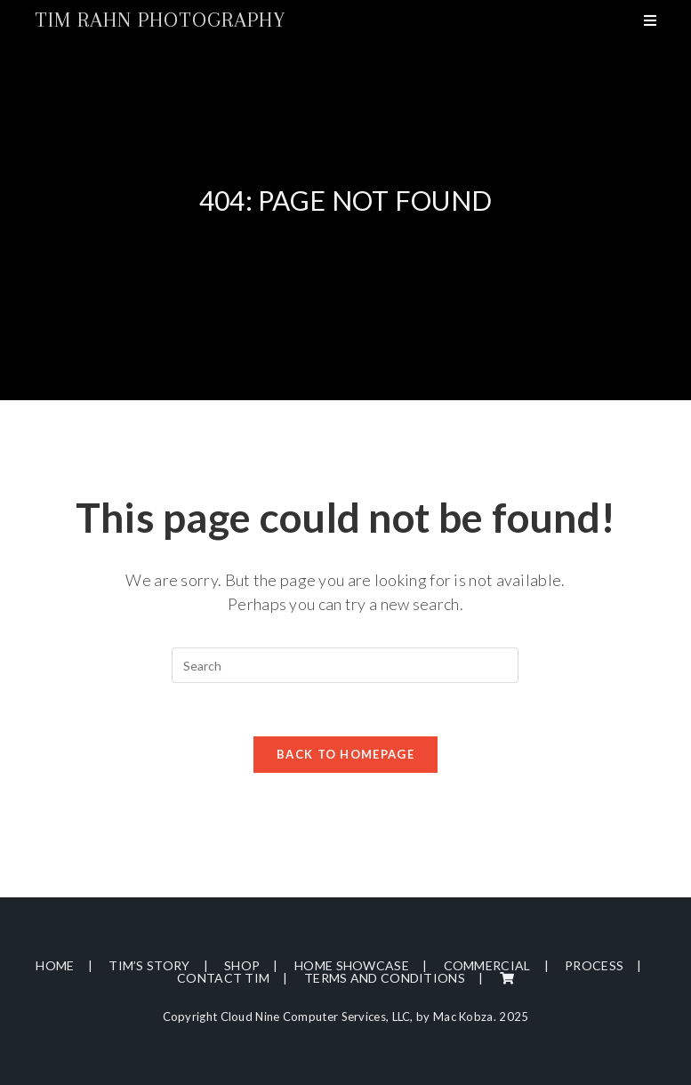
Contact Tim (223, 977)
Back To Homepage (345, 754)
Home (55, 965)
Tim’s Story (148, 965)
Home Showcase (351, 965)
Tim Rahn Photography (160, 19)
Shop (242, 965)
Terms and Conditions (384, 977)
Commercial (487, 965)
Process (594, 965)
